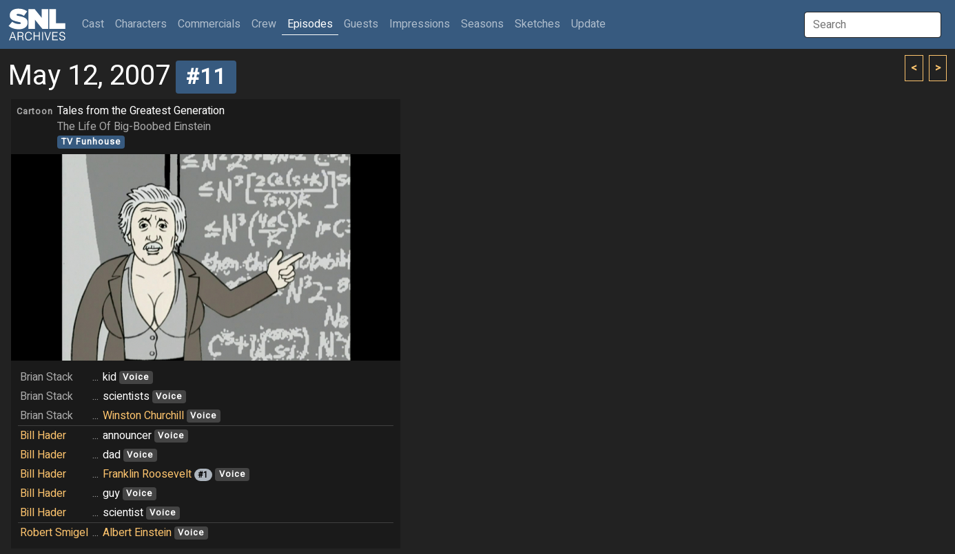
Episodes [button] (310, 24)
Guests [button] (361, 24)
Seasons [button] (482, 24)
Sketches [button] (537, 24)
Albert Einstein (137, 532)
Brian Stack (46, 377)
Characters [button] (141, 24)
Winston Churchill (143, 415)
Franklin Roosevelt (147, 474)
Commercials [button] (209, 24)
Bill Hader (43, 435)
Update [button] (588, 24)
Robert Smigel (54, 532)
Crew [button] (263, 24)
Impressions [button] (419, 24)
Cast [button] (96, 23)
